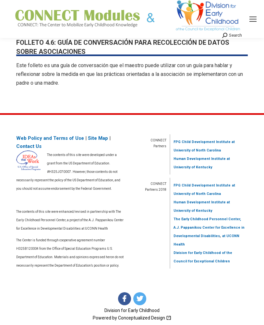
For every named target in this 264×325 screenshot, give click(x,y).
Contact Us (29, 146)
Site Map (98, 138)
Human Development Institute (200, 159)
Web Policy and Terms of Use (50, 138)
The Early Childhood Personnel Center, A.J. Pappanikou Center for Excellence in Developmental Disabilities (209, 227)
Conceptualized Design (144, 317)
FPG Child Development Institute (202, 142)
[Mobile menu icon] (253, 19)
